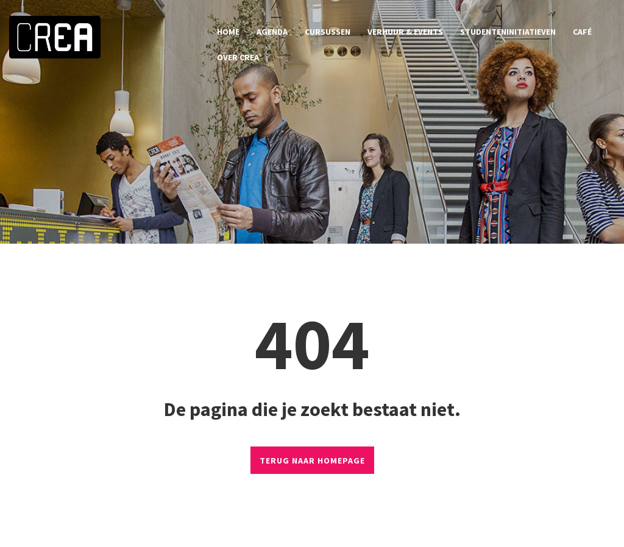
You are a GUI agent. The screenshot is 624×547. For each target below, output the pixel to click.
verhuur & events (405, 31)
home (228, 31)
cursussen (327, 31)
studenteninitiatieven (508, 31)
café (582, 31)
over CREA (238, 57)
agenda (272, 31)
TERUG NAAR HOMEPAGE (312, 460)
